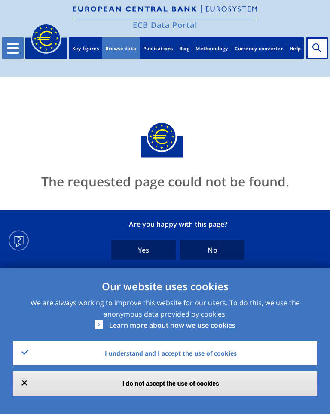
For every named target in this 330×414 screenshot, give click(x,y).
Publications (158, 48)
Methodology (212, 48)
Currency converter (259, 48)
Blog (184, 48)
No (212, 250)
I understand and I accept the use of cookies (171, 353)
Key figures (85, 48)
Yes (143, 250)
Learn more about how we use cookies (172, 325)
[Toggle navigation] (13, 48)
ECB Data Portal (165, 25)
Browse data (120, 48)
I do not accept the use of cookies (170, 383)
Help (295, 48)
